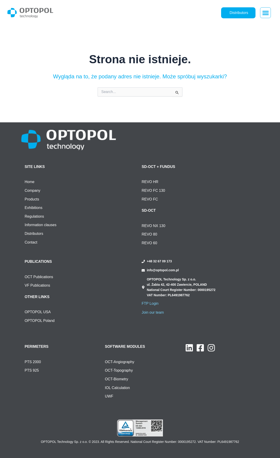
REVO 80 (149, 234)
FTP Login (150, 303)
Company (32, 190)
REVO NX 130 (153, 226)
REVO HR (150, 182)
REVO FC (150, 199)
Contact (31, 242)
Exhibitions (33, 208)
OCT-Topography (119, 370)
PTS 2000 (33, 362)
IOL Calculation (117, 388)
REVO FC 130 (153, 190)
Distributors (34, 234)
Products (32, 199)
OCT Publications (39, 277)
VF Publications (37, 285)
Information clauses (41, 225)
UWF (109, 396)
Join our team (153, 312)
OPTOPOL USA (38, 312)
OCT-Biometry (116, 379)
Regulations (34, 216)
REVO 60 (149, 243)
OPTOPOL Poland (40, 321)
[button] (265, 12)
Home (30, 182)
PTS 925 (32, 370)
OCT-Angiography (119, 362)
